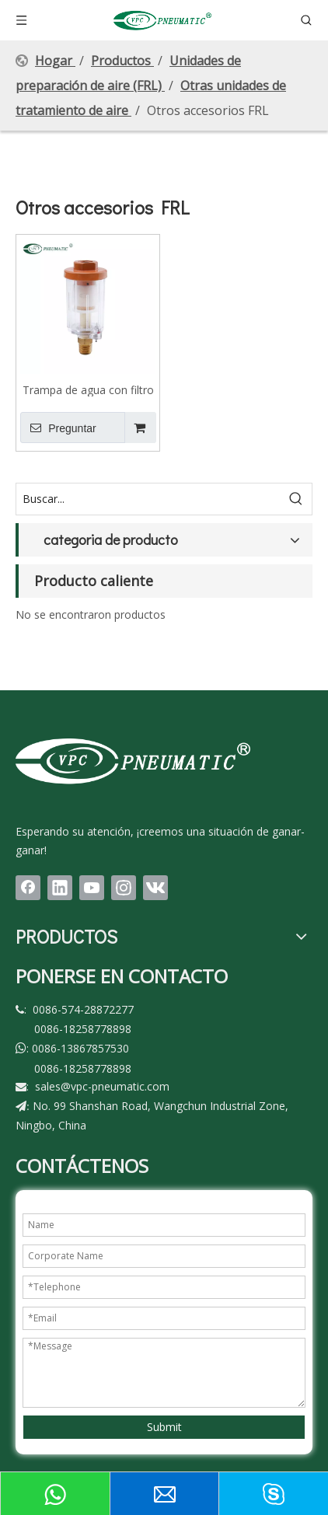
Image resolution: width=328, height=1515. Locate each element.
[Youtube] (91, 887)
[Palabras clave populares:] (296, 499)
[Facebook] (28, 887)
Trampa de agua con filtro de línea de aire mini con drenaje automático (88, 389)
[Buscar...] (148, 499)
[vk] (155, 887)
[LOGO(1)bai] (133, 761)
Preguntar (58, 427)
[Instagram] (123, 887)
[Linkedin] (59, 887)
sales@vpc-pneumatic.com (102, 1086)
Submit (164, 1426)
